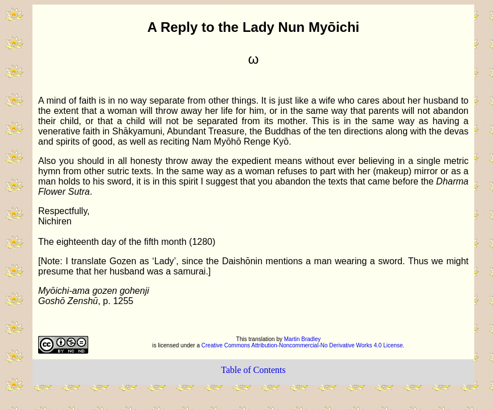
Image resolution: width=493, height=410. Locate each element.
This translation (256, 339)
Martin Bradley (302, 339)
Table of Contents (253, 370)
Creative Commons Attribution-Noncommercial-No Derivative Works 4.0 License (302, 345)
